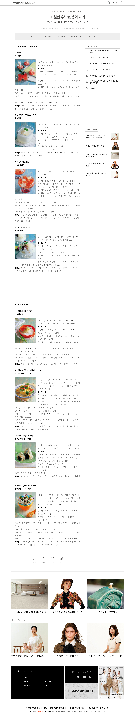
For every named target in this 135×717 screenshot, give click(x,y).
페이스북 (73, 677)
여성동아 (28, 708)
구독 (113, 697)
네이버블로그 (90, 677)
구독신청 (34, 708)
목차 (107, 697)
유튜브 (84, 677)
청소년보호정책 (105, 708)
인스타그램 (78, 677)
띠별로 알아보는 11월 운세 (81, 691)
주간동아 (56, 708)
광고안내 (39, 708)
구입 (119, 697)
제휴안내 (83, 708)
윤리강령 (44, 708)
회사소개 (67, 708)
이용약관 (88, 708)
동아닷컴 (61, 708)
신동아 (51, 708)
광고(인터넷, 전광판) (75, 708)
